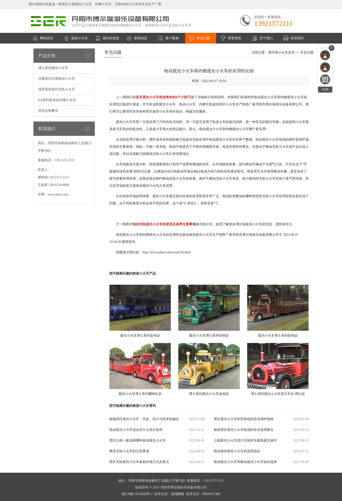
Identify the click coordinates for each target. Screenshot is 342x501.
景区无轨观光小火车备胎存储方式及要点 (139, 462)
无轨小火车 (280, 146)
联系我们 (297, 38)
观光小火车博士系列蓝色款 (140, 335)
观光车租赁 (111, 38)
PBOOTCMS (211, 494)
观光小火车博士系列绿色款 (209, 335)
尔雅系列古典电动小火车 (56, 78)
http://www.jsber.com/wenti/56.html (166, 252)
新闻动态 (140, 38)
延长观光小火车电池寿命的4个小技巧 (163, 97)
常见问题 (203, 38)
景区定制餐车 (48, 111)
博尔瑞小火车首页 (281, 52)
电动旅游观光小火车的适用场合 (237, 451)
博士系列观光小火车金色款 (209, 394)
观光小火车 (124, 122)
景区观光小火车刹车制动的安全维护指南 (244, 419)
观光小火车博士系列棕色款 (278, 335)
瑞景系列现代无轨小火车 (56, 89)
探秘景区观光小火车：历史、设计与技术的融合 (144, 419)
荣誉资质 (234, 38)
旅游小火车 (79, 38)
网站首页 (46, 38)
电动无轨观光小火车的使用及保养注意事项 (164, 224)
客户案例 (172, 38)
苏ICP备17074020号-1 (137, 494)
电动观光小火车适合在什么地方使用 (135, 430)
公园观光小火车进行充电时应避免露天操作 (245, 440)
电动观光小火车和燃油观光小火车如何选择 (245, 462)
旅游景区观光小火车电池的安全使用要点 (244, 430)
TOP (325, 89)
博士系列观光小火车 (53, 68)
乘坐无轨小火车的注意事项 (129, 451)
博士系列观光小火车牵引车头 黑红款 (278, 394)
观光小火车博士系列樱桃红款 (140, 394)
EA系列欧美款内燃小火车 (57, 100)
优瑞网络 (177, 494)
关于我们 (266, 38)
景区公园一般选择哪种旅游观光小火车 (137, 440)
